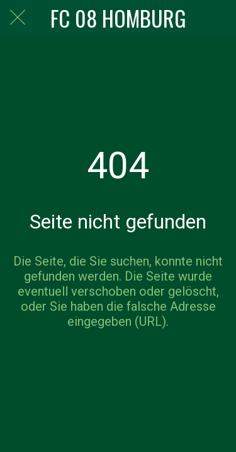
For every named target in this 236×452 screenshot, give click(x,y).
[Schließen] (17, 17)
